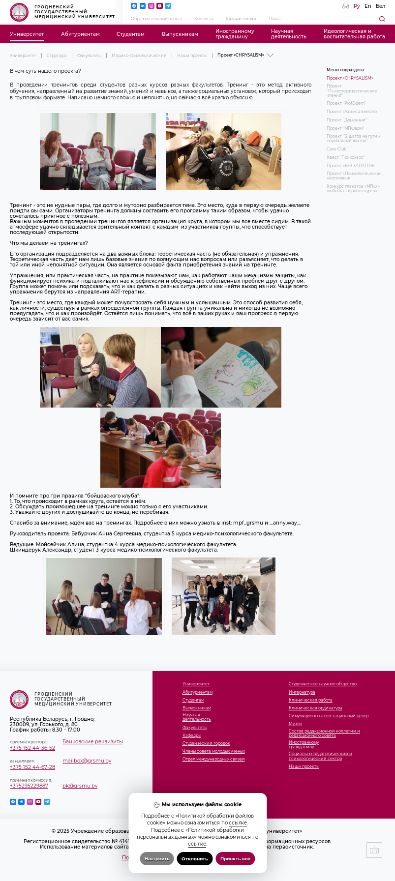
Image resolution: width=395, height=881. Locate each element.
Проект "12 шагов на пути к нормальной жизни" (353, 138)
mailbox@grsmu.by (86, 761)
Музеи (295, 724)
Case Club (336, 149)
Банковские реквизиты (92, 741)
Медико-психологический (139, 55)
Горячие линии (241, 18)
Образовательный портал (156, 18)
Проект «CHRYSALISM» (350, 78)
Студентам (131, 34)
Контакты (203, 18)
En (368, 6)
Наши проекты (192, 55)
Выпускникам (180, 34)
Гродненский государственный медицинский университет (62, 12)
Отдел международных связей (213, 759)
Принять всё (235, 858)
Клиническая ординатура (315, 708)
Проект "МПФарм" (345, 128)
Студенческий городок (206, 743)
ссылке (238, 822)
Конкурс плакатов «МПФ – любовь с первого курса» (353, 188)
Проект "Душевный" (346, 120)
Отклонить (195, 858)
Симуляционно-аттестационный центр (328, 716)
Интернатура (302, 692)
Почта (275, 18)
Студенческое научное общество (323, 684)
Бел (380, 6)
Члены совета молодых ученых (213, 751)
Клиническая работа (311, 700)
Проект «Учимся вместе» (352, 112)
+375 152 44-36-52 (32, 748)
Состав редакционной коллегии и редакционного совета (324, 733)
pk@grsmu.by (79, 786)
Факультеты (89, 55)
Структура (57, 55)
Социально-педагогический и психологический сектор (320, 756)
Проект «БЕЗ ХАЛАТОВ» (351, 166)
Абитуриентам (80, 34)
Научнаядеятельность (288, 34)
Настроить (157, 858)
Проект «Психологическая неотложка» (354, 176)
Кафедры (191, 736)
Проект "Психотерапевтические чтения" (352, 90)
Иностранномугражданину (234, 34)
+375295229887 (29, 786)
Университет (27, 34)
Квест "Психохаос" (346, 157)
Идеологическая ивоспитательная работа (354, 34)
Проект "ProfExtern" (346, 103)
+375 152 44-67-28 (32, 767)
